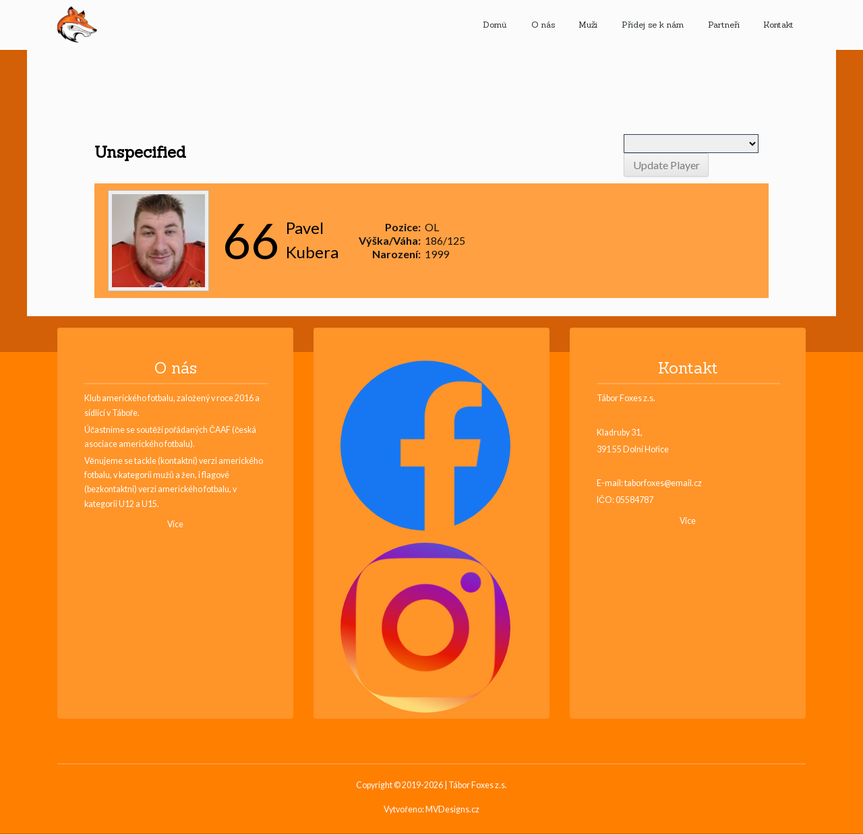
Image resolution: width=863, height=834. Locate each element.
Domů (495, 25)
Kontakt (778, 25)
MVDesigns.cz (452, 810)
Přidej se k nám (653, 25)
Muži (587, 25)
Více (175, 524)
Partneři (724, 25)
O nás (543, 25)
